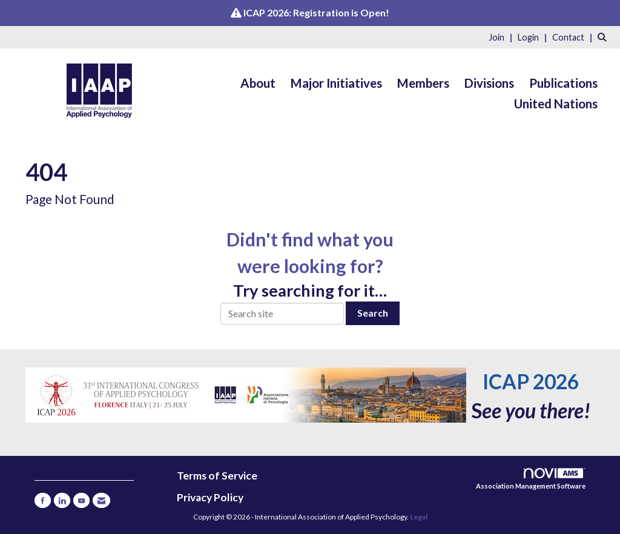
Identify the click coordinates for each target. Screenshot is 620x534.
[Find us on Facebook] (43, 500)
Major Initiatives (336, 83)
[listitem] (502, 36)
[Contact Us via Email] (101, 500)
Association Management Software (530, 479)
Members (423, 83)
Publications (563, 83)
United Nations (556, 103)
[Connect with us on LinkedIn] (62, 500)
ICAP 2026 (531, 381)
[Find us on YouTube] (81, 500)
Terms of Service (217, 475)
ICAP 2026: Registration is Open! (316, 12)
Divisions (489, 83)
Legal (418, 516)
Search (372, 312)
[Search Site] (604, 36)
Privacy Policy (210, 497)
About (257, 83)
